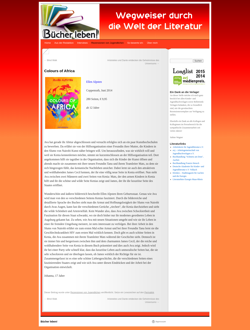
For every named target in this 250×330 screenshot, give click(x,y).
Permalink (149, 292)
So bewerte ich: (135, 42)
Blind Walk (50, 60)
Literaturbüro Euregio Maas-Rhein (188, 179)
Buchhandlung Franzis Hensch (186, 163)
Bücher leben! (49, 321)
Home (48, 42)
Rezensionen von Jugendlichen (107, 42)
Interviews (82, 42)
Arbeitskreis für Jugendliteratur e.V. (188, 147)
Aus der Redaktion (64, 42)
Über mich (152, 42)
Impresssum (161, 321)
